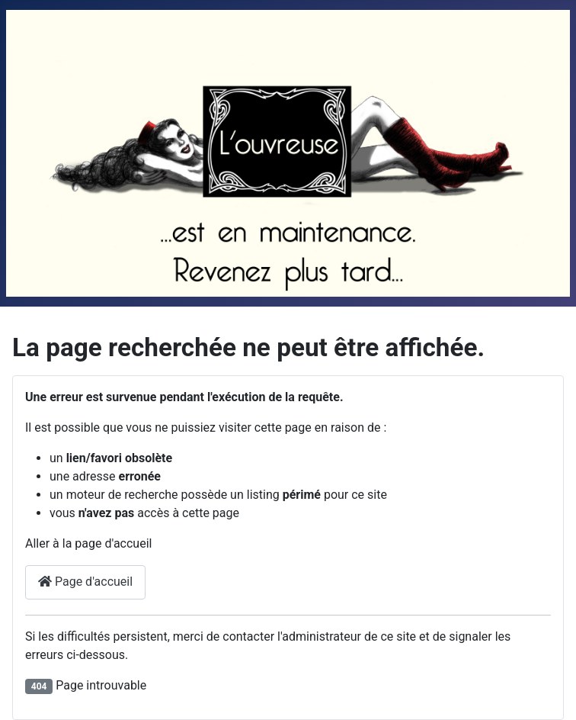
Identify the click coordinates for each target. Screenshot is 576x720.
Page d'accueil (85, 581)
